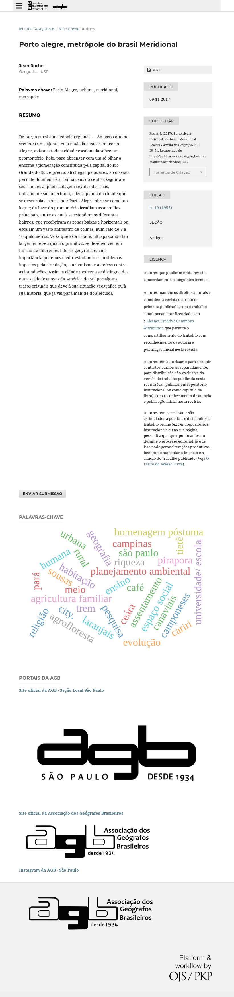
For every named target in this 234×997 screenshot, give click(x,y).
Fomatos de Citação (171, 172)
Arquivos (45, 28)
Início (25, 28)
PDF (156, 69)
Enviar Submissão (42, 493)
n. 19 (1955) (68, 28)
